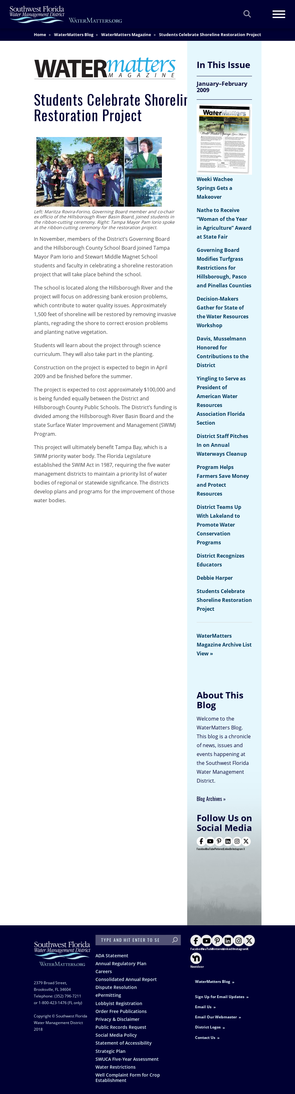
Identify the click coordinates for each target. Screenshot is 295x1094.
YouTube (210, 844)
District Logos (208, 1027)
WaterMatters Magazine (126, 34)
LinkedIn (227, 844)
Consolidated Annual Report (126, 979)
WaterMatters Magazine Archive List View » (224, 644)
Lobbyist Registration (118, 1003)
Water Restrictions (115, 1067)
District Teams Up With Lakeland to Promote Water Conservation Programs (219, 524)
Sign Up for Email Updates (219, 996)
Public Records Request (120, 1027)
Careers (103, 971)
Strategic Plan (110, 1051)
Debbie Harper (215, 577)
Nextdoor (197, 961)
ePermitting (108, 995)
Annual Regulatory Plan (120, 963)
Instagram (237, 844)
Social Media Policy (116, 1035)
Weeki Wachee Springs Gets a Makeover (215, 188)
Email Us (203, 1007)
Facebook (202, 844)
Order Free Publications (121, 1011)
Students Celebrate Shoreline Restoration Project (224, 600)
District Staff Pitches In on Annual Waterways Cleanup (222, 445)
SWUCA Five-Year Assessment (127, 1059)
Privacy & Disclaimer (117, 1019)
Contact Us (205, 1037)
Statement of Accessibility (123, 1043)
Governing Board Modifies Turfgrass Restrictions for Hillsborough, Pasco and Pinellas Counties (224, 268)
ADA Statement (111, 956)
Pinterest (219, 844)
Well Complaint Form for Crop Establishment (127, 1077)
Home (40, 34)
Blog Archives (209, 799)
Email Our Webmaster (216, 1017)
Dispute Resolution (116, 987)
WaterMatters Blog (73, 34)
